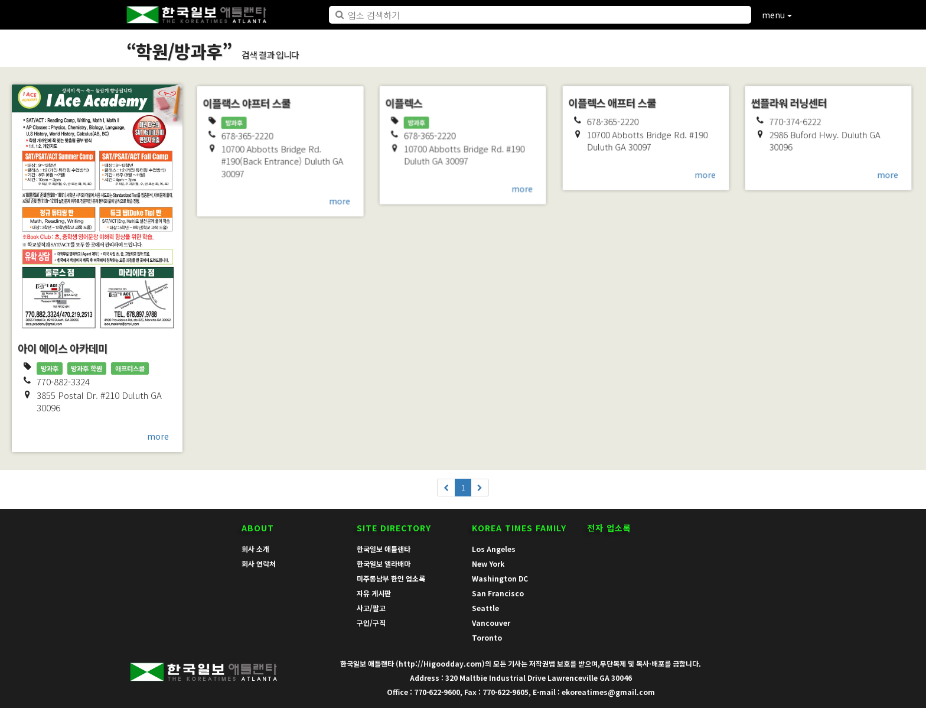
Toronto (487, 637)
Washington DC (500, 578)
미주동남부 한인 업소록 (391, 578)
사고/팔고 (371, 608)
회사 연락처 (259, 563)
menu (777, 15)
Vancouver (491, 623)
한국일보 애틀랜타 (383, 549)
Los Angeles (494, 549)
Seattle (485, 608)
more (158, 436)
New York (488, 563)
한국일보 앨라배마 (383, 563)
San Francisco (498, 593)
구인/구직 (371, 623)
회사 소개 (255, 549)
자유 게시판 (374, 593)
